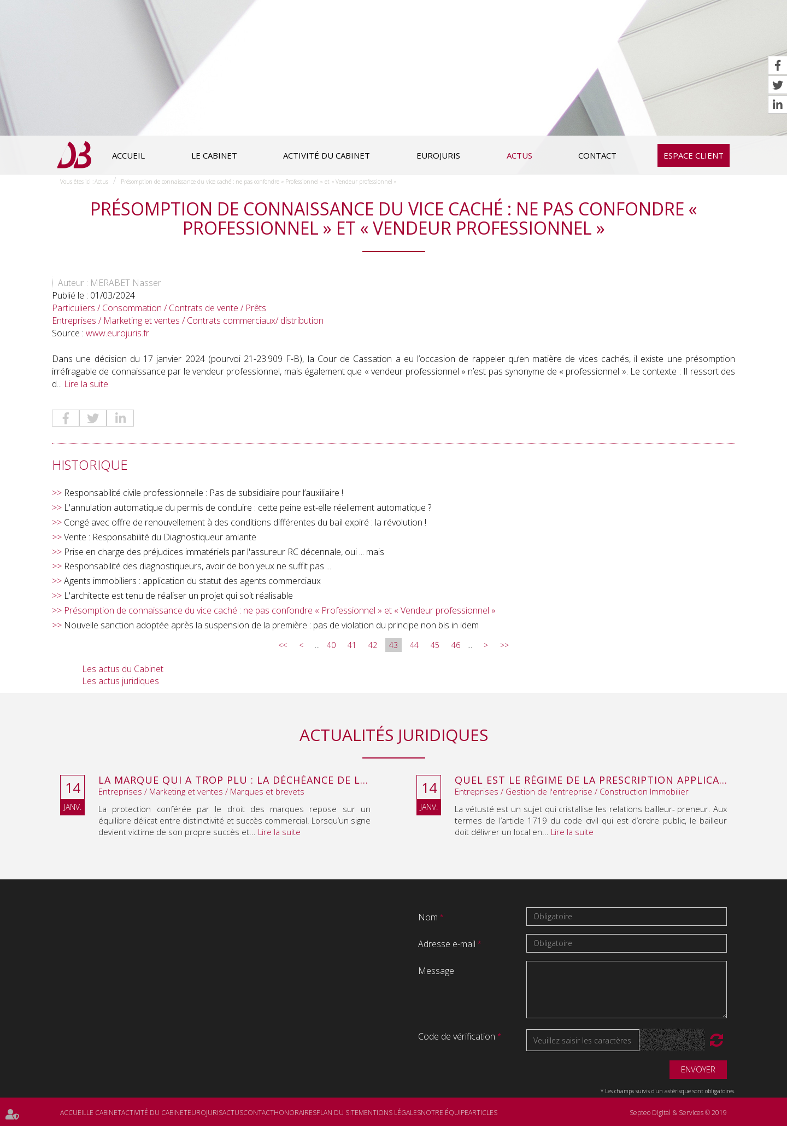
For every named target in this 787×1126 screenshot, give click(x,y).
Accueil (128, 155)
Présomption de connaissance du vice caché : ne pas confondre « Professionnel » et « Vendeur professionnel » (259, 181)
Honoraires (295, 1112)
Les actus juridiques (120, 681)
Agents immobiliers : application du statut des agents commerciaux (192, 581)
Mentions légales (390, 1112)
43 (393, 645)
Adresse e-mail (448, 944)
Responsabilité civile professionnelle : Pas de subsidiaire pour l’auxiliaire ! (203, 493)
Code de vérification (456, 1036)
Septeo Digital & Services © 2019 (678, 1112)
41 (352, 645)
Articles (482, 1112)
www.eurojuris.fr (117, 333)
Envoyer (698, 1069)
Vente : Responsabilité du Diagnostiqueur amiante (160, 537)
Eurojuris (438, 155)
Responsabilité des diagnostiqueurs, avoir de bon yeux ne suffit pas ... (197, 566)
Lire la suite (86, 384)
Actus (519, 155)
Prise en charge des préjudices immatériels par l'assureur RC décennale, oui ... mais (224, 552)
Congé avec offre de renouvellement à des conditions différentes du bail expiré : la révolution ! (245, 522)
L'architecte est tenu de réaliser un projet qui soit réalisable (178, 596)
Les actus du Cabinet (122, 669)
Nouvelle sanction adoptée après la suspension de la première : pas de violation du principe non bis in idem (271, 625)
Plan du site (337, 1112)
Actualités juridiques (393, 735)
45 (435, 645)
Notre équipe (444, 1112)
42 (372, 645)
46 (455, 645)
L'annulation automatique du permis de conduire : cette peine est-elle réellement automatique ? (247, 507)
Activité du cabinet (326, 155)
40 (331, 645)
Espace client (693, 155)
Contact (597, 155)
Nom (429, 917)
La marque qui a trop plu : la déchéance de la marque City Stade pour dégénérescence (234, 780)
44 (414, 645)
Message (436, 971)
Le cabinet (214, 155)
